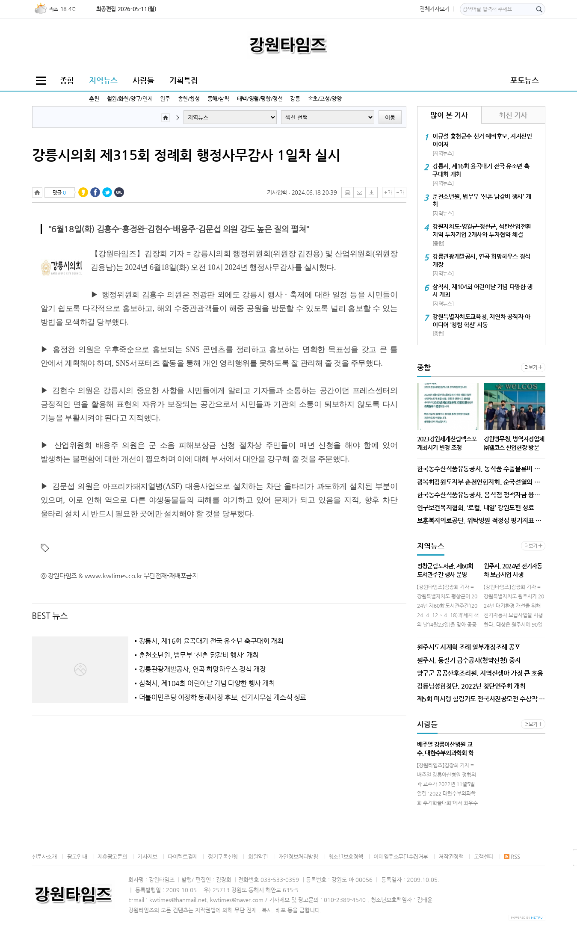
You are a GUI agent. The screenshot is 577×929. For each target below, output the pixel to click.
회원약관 (258, 856)
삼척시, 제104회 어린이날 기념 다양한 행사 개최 (207, 683)
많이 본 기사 (449, 115)
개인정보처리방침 (298, 856)
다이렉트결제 (183, 856)
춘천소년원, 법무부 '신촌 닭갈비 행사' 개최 (199, 655)
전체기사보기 (435, 9)
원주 (165, 98)
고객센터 (484, 856)
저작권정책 (450, 856)
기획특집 (183, 80)
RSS (512, 856)
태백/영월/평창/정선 (260, 98)
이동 (390, 117)
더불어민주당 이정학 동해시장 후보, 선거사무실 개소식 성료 (223, 697)
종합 (67, 80)
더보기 (530, 367)
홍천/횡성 (189, 98)
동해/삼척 (218, 98)
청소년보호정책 (345, 856)
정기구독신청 (223, 856)
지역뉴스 (103, 80)
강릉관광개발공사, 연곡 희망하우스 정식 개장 (202, 669)
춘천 (94, 98)
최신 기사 (513, 115)
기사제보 (147, 856)
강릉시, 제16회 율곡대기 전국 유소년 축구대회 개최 (211, 641)
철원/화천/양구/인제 (130, 98)
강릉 (295, 98)
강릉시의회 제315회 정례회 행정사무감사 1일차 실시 (186, 155)
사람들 (143, 80)
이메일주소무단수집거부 (400, 856)
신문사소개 (44, 856)
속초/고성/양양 (325, 98)
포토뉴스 (524, 80)
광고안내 (77, 856)
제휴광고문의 (112, 856)
